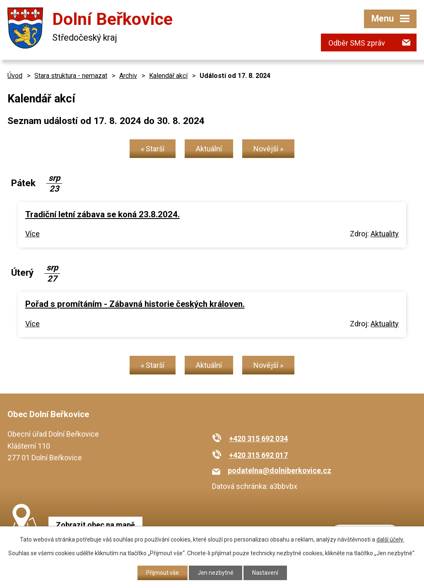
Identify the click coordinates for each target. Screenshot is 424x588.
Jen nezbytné (216, 572)
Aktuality (385, 233)
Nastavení (265, 572)
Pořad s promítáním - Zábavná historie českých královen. (135, 304)
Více (32, 233)
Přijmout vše (162, 572)
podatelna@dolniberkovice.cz (279, 470)
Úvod (14, 76)
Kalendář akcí (168, 76)
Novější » (268, 148)
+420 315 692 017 (258, 455)
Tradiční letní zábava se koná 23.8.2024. (102, 214)
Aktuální (209, 148)
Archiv (128, 76)
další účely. (390, 539)
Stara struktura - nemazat (70, 76)
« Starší (152, 148)
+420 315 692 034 (258, 438)
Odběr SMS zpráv (356, 43)
